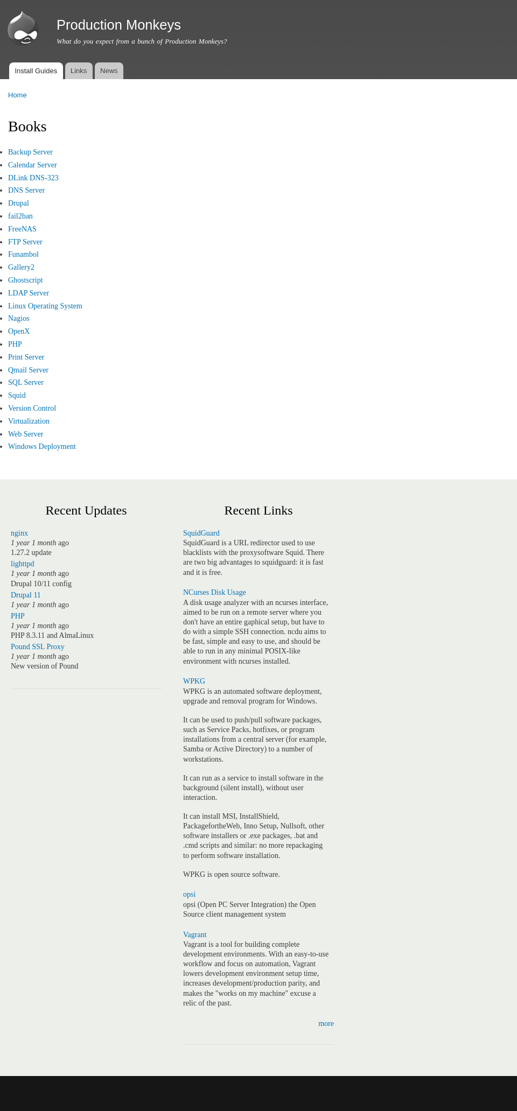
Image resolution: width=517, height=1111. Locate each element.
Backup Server (30, 152)
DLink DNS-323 (33, 178)
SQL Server (26, 382)
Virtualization (29, 421)
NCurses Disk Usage (214, 592)
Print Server (26, 357)
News (109, 71)
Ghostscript (25, 280)
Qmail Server (28, 370)
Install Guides (36, 71)
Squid (17, 395)
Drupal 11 (26, 595)
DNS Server (26, 190)
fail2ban (20, 216)
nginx (19, 533)
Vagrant (195, 935)
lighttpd (22, 564)
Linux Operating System (45, 306)
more (326, 1023)
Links (79, 71)
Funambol (23, 254)
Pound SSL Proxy (38, 647)
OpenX (19, 331)
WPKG (194, 681)
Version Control (32, 408)
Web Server (25, 434)
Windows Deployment (42, 446)
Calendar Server (32, 165)
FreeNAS (22, 229)
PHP (15, 344)
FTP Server (25, 242)
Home (17, 95)
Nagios (19, 318)
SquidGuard (201, 533)
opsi (189, 894)
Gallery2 (21, 267)
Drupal (18, 203)
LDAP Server (28, 293)
